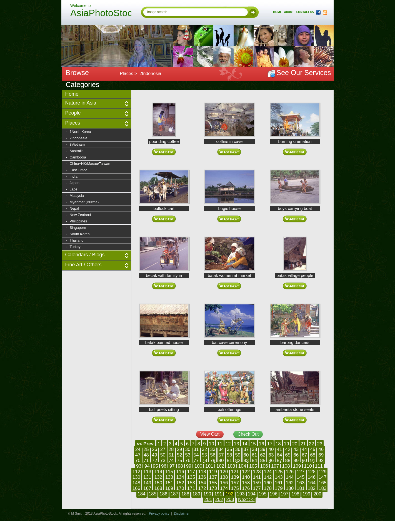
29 (179, 449)
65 (287, 455)
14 (245, 443)
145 (300, 477)
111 (319, 466)
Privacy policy (159, 513)
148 (136, 482)
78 (204, 460)
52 (179, 455)
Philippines (78, 221)
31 (196, 449)
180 (290, 488)
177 (257, 488)
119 (213, 471)
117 (191, 471)
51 (171, 455)
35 (229, 449)
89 (296, 460)
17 (269, 443)
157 (235, 482)
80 (221, 460)
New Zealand (80, 215)
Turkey (75, 247)
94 (147, 466)
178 (268, 488)
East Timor (78, 170)
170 (180, 488)
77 (196, 460)
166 (136, 488)
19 (286, 443)
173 (213, 488)
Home (72, 94)
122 (246, 471)
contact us (305, 12)
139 (235, 477)
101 (209, 466)
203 (230, 499)
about (289, 12)
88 (287, 460)
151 (169, 482)
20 (295, 443)
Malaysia (77, 195)
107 (275, 466)
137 (213, 477)
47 (138, 455)
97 (172, 466)
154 (202, 482)
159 (257, 482)
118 (202, 471)
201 (208, 499)
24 (138, 449)
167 (147, 488)
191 (218, 494)
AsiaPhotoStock (100, 13)
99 (188, 466)
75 (179, 460)
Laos (74, 189)
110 (308, 466)
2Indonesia (79, 138)
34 (221, 449)
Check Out (248, 434)
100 (198, 466)
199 (306, 494)
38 (254, 449)
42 (287, 449)
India (74, 176)
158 (246, 482)
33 (213, 449)
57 (221, 455)
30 (188, 449)
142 (268, 477)
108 (286, 466)
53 (188, 455)
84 (254, 460)
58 (229, 455)
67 (304, 455)
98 (180, 466)
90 (304, 460)
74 (171, 460)
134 (180, 477)
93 (138, 466)
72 (154, 460)
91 (312, 460)
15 (253, 443)
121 (235, 471)
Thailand (77, 240)
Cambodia (78, 157)
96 (163, 466)
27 (163, 449)
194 (252, 494)
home (277, 12)
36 (238, 449)
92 (321, 460)
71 (146, 460)
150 (158, 482)
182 (312, 488)
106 (264, 466)
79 (213, 460)
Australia (77, 151)
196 (274, 494)
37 (246, 449)
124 (268, 471)
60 (246, 455)
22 (311, 443)
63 (271, 455)
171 (191, 488)
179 (278, 488)
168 (158, 488)
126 (290, 471)
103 (231, 466)
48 (146, 455)
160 (268, 482)
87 (279, 460)
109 (297, 466)
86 (271, 460)
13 (236, 443)
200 (317, 494)
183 (322, 488)
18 (278, 443)
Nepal (74, 208)
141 (257, 477)
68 (312, 455)
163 (300, 482)
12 (228, 443)
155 (213, 482)
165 (322, 482)
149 (147, 482)
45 (312, 449)
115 (169, 471)
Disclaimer (181, 513)
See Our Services (304, 72)
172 (202, 488)
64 (279, 455)
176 (246, 488)
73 (163, 460)
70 (138, 460)
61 (254, 455)
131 (147, 477)
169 (169, 488)
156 (224, 482)
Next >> (246, 499)
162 (290, 482)
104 (242, 466)
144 (290, 477)
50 (163, 455)
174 (224, 488)
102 (220, 466)
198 (295, 494)
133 (169, 477)
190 (207, 494)
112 (136, 471)
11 (219, 443)
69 (321, 455)
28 (171, 449)
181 (300, 488)
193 (240, 494)
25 (146, 449)
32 (204, 449)
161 (278, 482)
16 (261, 443)
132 (158, 477)
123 (257, 471)
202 (219, 499)
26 (154, 449)
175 (235, 488)
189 (196, 494)
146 (312, 477)
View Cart (209, 434)
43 (296, 449)
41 (279, 449)
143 (278, 477)
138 (224, 477)
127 (300, 471)
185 (152, 494)
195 (262, 494)
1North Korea (80, 132)
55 (204, 455)
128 (312, 471)
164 (312, 482)
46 (321, 449)
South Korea (80, 234)
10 (211, 443)
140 (246, 477)
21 (303, 443)
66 (296, 455)
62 (262, 455)
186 (163, 494)
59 (238, 455)
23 (319, 443)
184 (141, 494)
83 (246, 460)
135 (191, 477)
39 (262, 449)
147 (322, 477)
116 (180, 471)
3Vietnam (77, 144)
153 (191, 482)
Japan (74, 183)
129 (322, 471)
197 (284, 494)
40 (271, 449)
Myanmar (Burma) (84, 202)
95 (155, 466)
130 (136, 477)
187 (174, 494)
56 (213, 455)
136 (202, 477)
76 (188, 460)
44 (304, 449)
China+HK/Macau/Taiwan (90, 164)
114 (158, 471)
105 (253, 466)
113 (147, 471)
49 (154, 455)
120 (224, 471)
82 (238, 460)
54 (196, 455)
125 (278, 471)
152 (180, 482)
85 (262, 460)
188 (185, 494)
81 (229, 460)
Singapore (78, 227)
